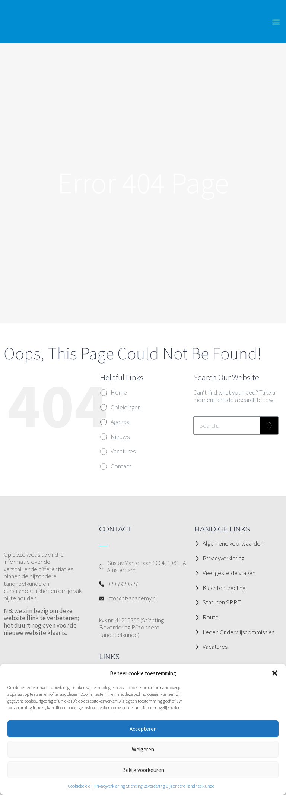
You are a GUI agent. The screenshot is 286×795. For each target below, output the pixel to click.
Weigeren (143, 749)
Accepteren (143, 728)
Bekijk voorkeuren (143, 769)
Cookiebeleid (79, 786)
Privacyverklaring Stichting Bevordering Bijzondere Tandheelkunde (154, 786)
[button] (275, 673)
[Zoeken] (269, 425)
